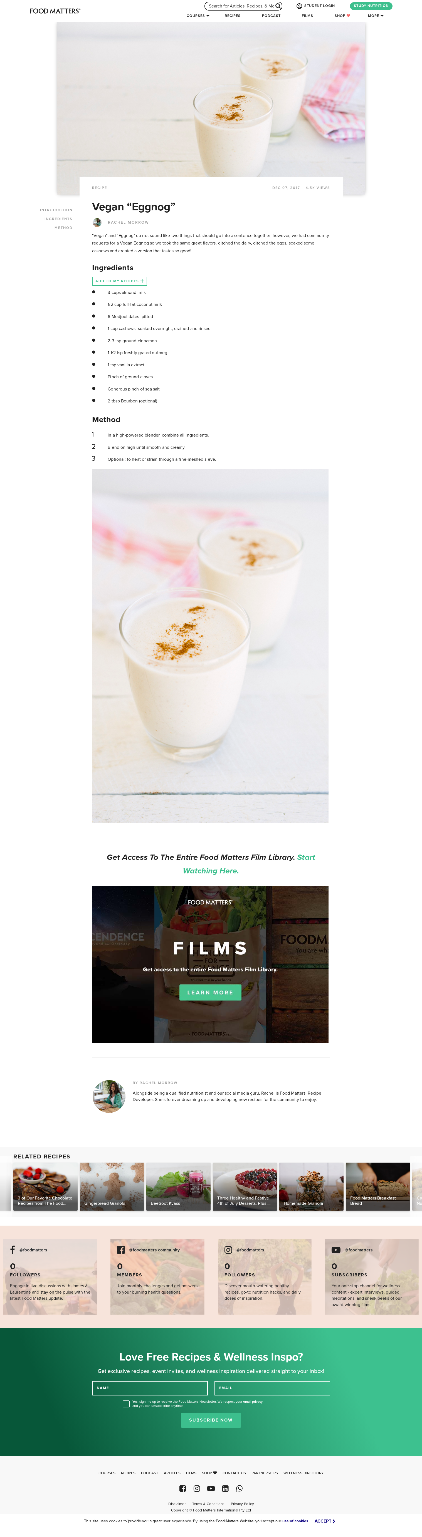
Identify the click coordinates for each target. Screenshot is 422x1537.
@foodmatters (33, 1250)
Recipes (233, 16)
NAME (103, 1388)
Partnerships (264, 1473)
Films (307, 16)
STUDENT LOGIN (315, 6)
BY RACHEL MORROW (155, 1083)
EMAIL (226, 1388)
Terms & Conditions (208, 1504)
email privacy (253, 1402)
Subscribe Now (211, 1420)
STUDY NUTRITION (371, 6)
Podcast (271, 16)
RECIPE (99, 188)
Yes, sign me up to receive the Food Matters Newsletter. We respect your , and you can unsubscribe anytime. (197, 1404)
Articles (172, 1473)
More (373, 16)
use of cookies (295, 1521)
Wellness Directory (303, 1473)
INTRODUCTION (56, 210)
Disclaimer (177, 1504)
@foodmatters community (154, 1250)
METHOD (64, 228)
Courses (196, 16)
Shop (343, 16)
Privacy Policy (242, 1504)
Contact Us (234, 1473)
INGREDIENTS (59, 219)
